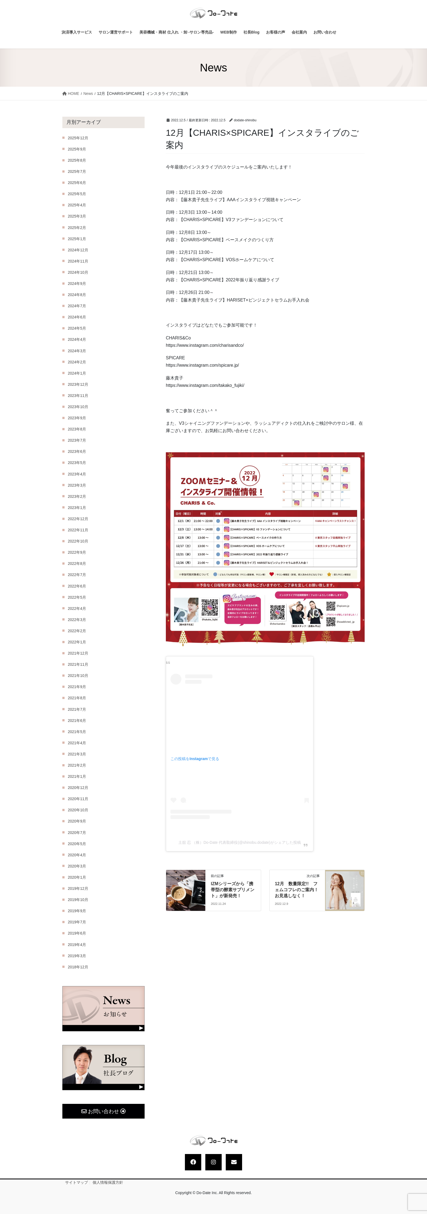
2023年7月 (77, 440)
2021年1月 (77, 776)
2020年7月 (77, 832)
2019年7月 (77, 922)
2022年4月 (77, 608)
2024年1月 (77, 373)
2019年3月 (77, 956)
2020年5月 (77, 844)
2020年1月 (77, 877)
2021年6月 (77, 720)
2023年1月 (77, 507)
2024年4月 (77, 339)
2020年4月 (77, 855)
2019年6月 (77, 933)
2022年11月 (78, 530)
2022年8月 (77, 563)
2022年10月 (78, 541)
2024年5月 (77, 328)
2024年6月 (77, 317)
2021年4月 (77, 743)
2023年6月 (77, 451)
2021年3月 (77, 754)
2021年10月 (78, 675)
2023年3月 (77, 485)
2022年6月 (77, 586)
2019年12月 (78, 888)
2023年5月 (77, 462)
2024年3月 (77, 351)
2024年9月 (77, 283)
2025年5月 (77, 194)
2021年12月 (78, 653)
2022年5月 (77, 597)
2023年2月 (77, 496)
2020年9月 (77, 821)
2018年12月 (78, 967)
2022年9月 (77, 552)
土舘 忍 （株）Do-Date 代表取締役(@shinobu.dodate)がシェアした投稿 (239, 842)
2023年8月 (77, 429)
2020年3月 (77, 866)
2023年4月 (77, 474)
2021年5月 (77, 732)
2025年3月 (77, 216)
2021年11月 (78, 664)
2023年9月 (77, 418)
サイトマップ (76, 1182)
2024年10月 (78, 272)
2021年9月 (77, 687)
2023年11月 (78, 395)
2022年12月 (78, 519)
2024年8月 (77, 295)
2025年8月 (77, 160)
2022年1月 (77, 642)
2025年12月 (78, 138)
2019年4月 (77, 944)
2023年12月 (78, 384)
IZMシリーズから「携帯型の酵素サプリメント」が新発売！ (232, 889)
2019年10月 (78, 899)
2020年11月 (78, 799)
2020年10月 (78, 810)
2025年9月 (77, 149)
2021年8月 (77, 698)
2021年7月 (77, 709)
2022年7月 (77, 575)
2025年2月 (77, 227)
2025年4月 (77, 205)
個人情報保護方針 (108, 1182)
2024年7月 (77, 306)
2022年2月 (77, 631)
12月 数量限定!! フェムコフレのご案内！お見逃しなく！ (296, 889)
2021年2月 (77, 765)
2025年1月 (77, 239)
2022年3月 (77, 619)
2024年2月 (77, 362)
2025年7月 (77, 171)
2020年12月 (78, 787)
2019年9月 (77, 911)
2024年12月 (78, 250)
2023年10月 (78, 407)
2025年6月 (77, 182)
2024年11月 (78, 261)
